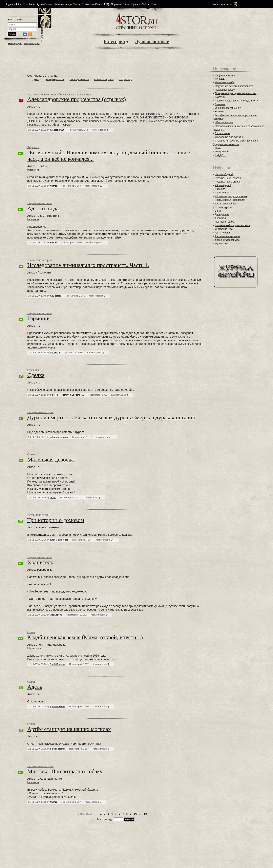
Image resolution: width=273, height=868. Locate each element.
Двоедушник (222, 214)
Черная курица (223, 207)
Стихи (31, 454)
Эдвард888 (56, 615)
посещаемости (79, 79)
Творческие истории (39, 203)
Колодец (220, 78)
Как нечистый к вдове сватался (232, 225)
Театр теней (222, 151)
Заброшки (33, 147)
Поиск (154, 4)
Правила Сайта (140, 4)
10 (135, 813)
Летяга (53, 186)
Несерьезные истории (40, 412)
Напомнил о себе (224, 82)
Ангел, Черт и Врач (225, 203)
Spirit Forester (57, 664)
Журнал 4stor (13, 4)
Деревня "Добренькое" (227, 240)
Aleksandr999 (57, 130)
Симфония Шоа (224, 229)
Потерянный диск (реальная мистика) (236, 93)
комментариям (104, 79)
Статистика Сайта (92, 4)
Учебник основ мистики (41, 94)
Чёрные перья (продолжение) (231, 196)
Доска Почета (44, 4)
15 (145, 813)
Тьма (218, 148)
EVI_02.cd (220, 155)
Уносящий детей (224, 174)
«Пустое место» (224, 122)
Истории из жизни (38, 514)
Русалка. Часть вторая (227, 181)
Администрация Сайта (67, 4)
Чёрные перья (223, 192)
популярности (55, 79)
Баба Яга (220, 189)
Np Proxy (55, 352)
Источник (33, 169)
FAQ (106, 4)
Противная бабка (224, 221)
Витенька (220, 104)
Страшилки (34, 370)
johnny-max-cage (59, 437)
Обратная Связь (120, 4)
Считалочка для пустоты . (229, 137)
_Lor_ (53, 497)
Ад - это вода (222, 232)
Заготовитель (222, 133)
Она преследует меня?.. (228, 108)
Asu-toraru (55, 296)
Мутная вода (222, 243)
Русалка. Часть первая (228, 178)
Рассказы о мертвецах (227, 236)
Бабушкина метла (225, 75)
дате (36, 79)
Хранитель (221, 218)
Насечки (219, 111)
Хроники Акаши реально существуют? (236, 100)
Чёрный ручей (223, 185)
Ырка (218, 210)
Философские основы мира (75, 94)
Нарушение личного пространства (234, 86)
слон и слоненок (59, 540)
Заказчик (220, 97)
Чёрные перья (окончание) (230, 200)
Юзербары (29, 4)
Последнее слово (225, 89)
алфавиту (125, 79)
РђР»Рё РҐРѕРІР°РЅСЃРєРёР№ (67, 395)
